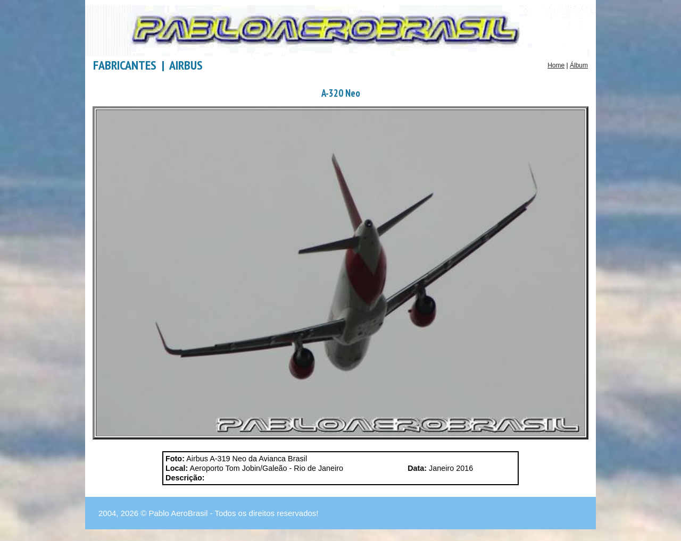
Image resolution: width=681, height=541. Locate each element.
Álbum (579, 65)
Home (555, 65)
